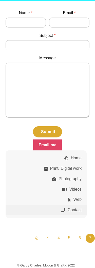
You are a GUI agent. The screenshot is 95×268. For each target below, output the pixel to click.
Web (75, 199)
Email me (47, 145)
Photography (67, 179)
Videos (72, 189)
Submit (48, 132)
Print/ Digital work (63, 168)
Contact (71, 210)
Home (73, 158)
